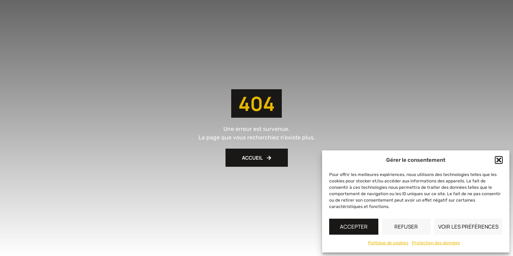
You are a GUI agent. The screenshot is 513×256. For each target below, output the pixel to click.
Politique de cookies (388, 242)
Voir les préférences (468, 226)
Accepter (354, 226)
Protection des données (436, 242)
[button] (498, 160)
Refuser (406, 226)
